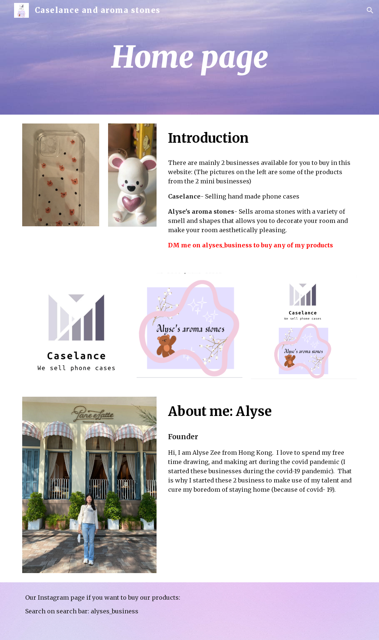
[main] (232, 57)
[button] (370, 10)
